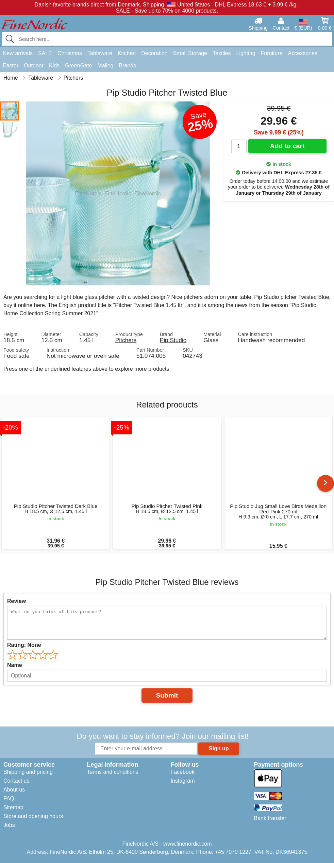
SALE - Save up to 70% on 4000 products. (167, 11)
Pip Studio (173, 340)
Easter (10, 65)
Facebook (182, 772)
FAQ (8, 798)
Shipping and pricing (28, 772)
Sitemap (13, 807)
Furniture (272, 53)
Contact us (16, 781)
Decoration (154, 53)
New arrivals (18, 53)
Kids (54, 65)
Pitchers (125, 340)
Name (14, 665)
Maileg (105, 65)
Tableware (99, 53)
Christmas (69, 53)
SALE (45, 53)
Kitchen (127, 53)
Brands (127, 65)
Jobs (9, 825)
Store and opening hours (33, 816)
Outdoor (34, 65)
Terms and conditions (112, 772)
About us (14, 790)
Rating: (24, 645)
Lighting (245, 53)
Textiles (222, 53)
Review (16, 601)
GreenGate (78, 65)
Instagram (182, 781)
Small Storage (190, 53)
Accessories (302, 53)
